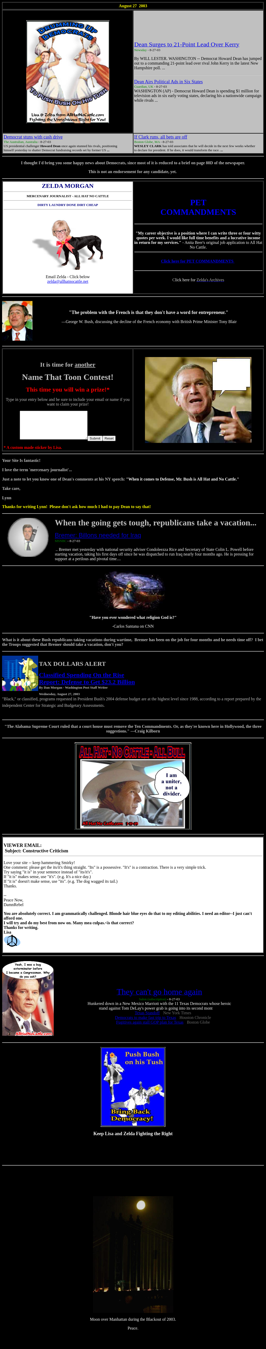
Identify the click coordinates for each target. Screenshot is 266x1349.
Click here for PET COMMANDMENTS (198, 261)
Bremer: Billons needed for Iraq (98, 540)
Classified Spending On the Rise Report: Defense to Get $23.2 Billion (87, 684)
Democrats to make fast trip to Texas (145, 1023)
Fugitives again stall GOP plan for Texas (149, 1027)
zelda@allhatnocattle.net (67, 281)
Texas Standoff (147, 1018)
